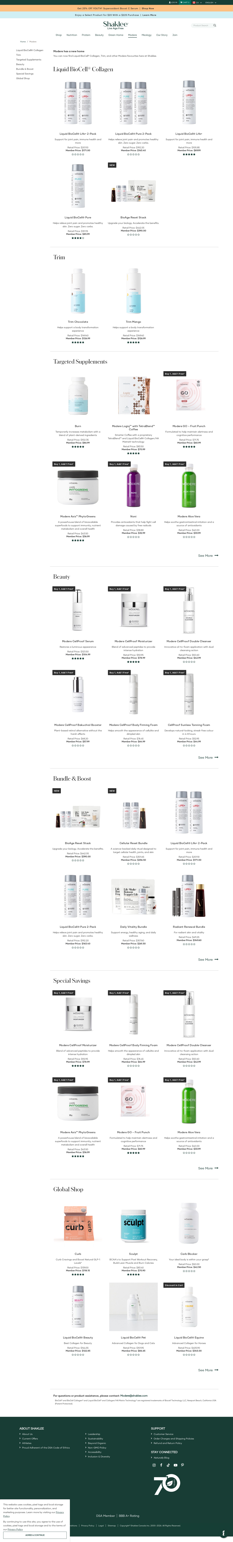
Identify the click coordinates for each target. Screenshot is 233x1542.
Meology (146, 35)
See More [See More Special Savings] (208, 1168)
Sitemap (112, 1531)
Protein (86, 35)
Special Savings (24, 73)
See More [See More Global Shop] (208, 1370)
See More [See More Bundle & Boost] (208, 959)
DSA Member (105, 1521)
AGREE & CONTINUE (34, 1535)
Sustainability (97, 1440)
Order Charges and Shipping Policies (180, 1440)
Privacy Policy (87, 1531)
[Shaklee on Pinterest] (182, 1471)
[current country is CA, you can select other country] (197, 2)
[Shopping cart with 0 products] (185, 2)
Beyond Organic (99, 1446)
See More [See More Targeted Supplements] (208, 555)
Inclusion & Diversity (102, 1464)
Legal (101, 1531)
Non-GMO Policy (99, 1452)
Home (23, 41)
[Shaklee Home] (116, 25)
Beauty (99, 35)
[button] (223, 1533)
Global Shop (23, 78)
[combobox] (202, 25)
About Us (28, 1434)
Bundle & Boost (24, 69)
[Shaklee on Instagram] (154, 1471)
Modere (132, 35)
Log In (173, 2)
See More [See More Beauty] (208, 757)
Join (174, 35)
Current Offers (32, 1440)
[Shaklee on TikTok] (168, 1468)
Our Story (161, 35)
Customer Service (166, 1434)
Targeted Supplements (28, 59)
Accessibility (96, 1458)
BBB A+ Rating (129, 1521)
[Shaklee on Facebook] (161, 1471)
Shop (59, 35)
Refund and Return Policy (172, 1446)
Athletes (28, 1446)
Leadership (96, 1434)
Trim (18, 54)
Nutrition (72, 35)
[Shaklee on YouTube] (175, 1471)
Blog (163, 1462)
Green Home (115, 35)
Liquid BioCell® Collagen (29, 50)
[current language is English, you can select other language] (211, 2)
